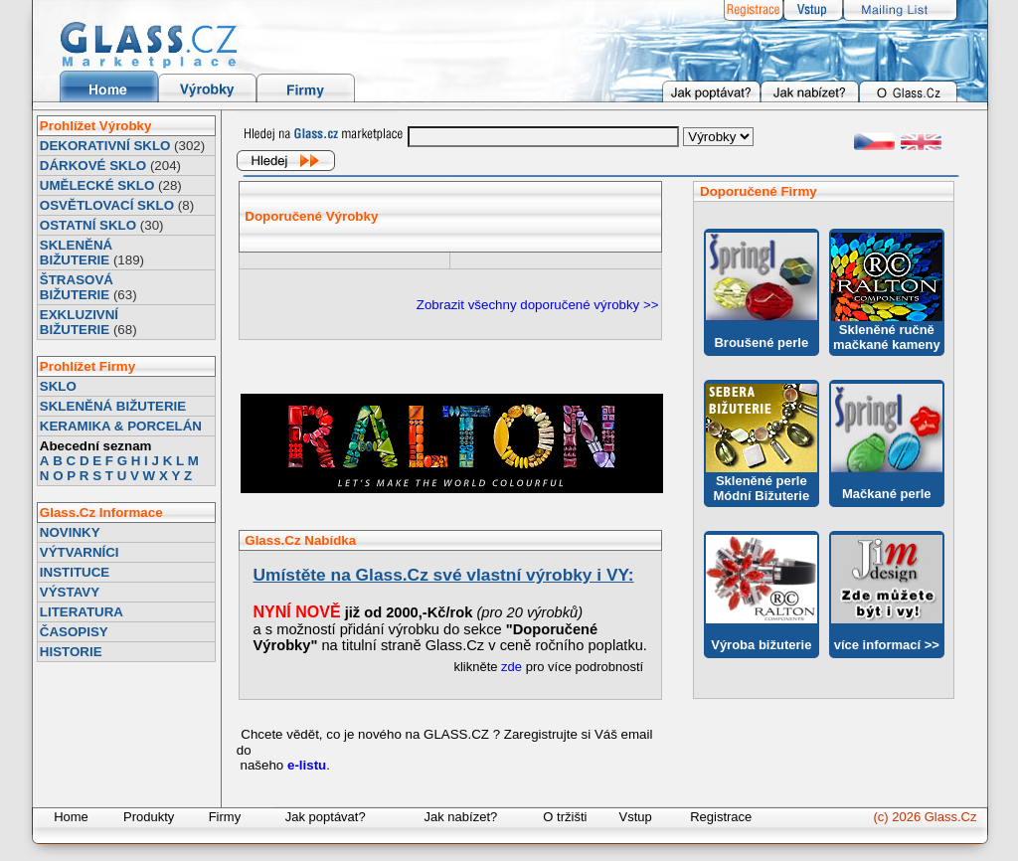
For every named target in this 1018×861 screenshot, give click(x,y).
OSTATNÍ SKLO (88, 225)
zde (511, 666)
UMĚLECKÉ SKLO (97, 185)
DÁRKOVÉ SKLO (93, 165)
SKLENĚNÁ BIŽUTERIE (76, 252)
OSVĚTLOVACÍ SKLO (107, 205)
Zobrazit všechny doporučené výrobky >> (538, 304)
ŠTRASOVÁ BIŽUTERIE (76, 287)
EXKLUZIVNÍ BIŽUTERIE (79, 322)
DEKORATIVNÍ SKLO (105, 145)
